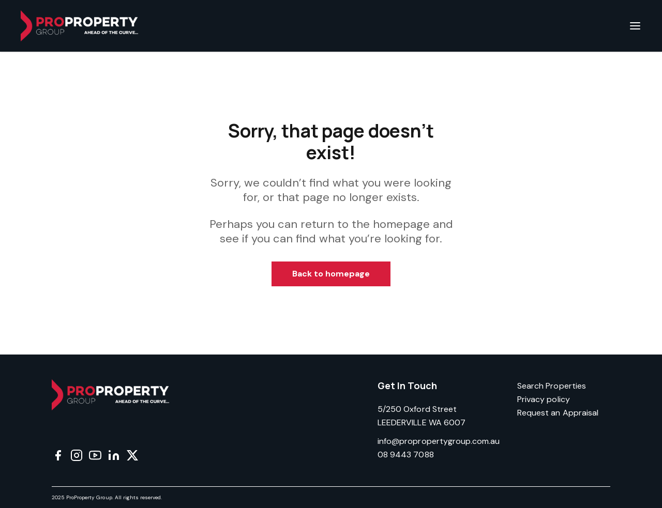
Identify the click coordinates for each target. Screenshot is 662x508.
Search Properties (551, 385)
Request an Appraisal (557, 412)
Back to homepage (331, 273)
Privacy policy (543, 399)
